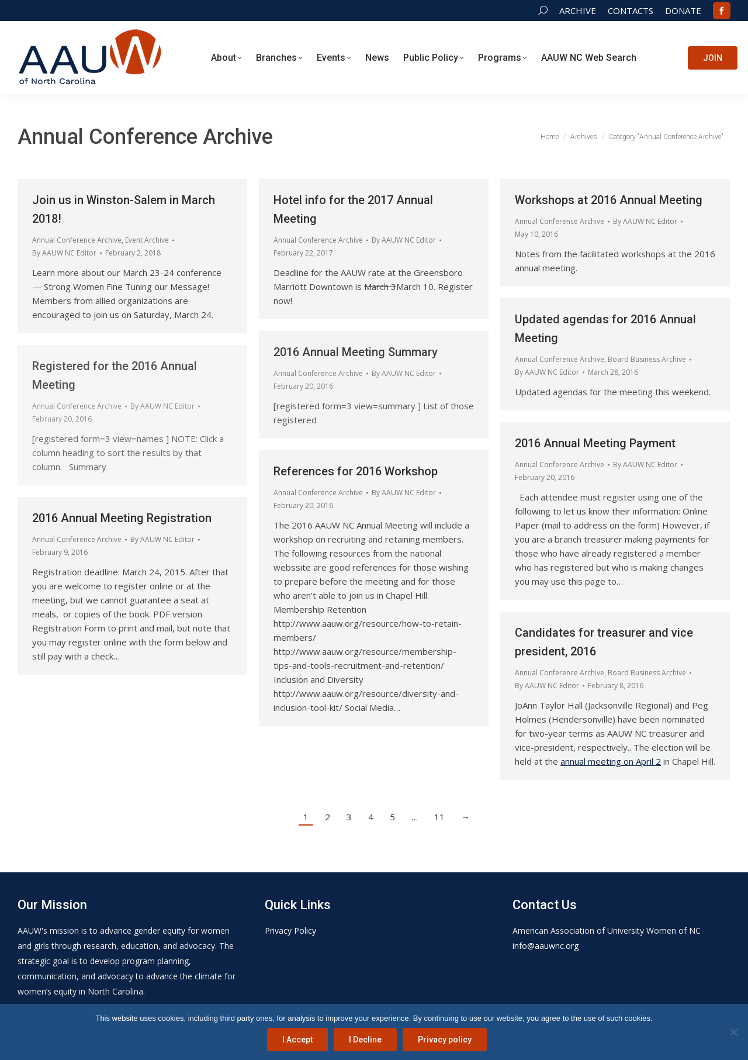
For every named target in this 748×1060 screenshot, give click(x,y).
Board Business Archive (647, 359)
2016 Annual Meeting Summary (355, 352)
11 (439, 817)
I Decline (365, 1039)
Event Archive (147, 240)
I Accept (297, 1039)
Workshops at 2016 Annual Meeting (608, 200)
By (64, 253)
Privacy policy (445, 1039)
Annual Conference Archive (77, 240)
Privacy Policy (290, 930)
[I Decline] (733, 1032)
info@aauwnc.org (545, 945)
